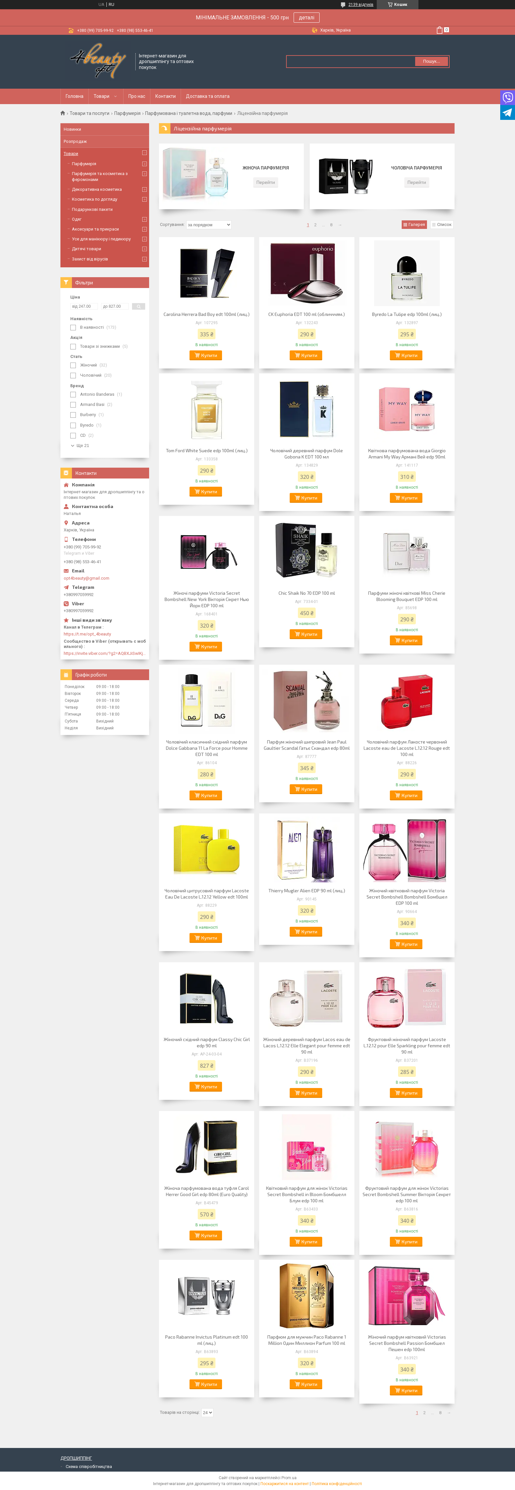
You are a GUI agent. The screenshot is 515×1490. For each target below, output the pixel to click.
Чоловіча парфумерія (416, 167)
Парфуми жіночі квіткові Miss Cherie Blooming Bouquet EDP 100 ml (406, 596)
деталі (306, 17)
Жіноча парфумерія (266, 167)
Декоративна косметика (97, 189)
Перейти (266, 182)
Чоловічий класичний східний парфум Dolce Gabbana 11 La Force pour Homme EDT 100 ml (207, 748)
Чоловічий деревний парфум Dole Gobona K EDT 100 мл (306, 453)
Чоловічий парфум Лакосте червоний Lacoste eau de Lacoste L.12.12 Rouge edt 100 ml (407, 748)
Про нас (136, 96)
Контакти (165, 96)
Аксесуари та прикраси (95, 229)
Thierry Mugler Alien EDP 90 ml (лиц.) (306, 890)
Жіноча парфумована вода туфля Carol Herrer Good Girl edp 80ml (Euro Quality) (206, 1191)
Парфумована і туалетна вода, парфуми (188, 113)
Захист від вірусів (90, 258)
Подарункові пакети (92, 209)
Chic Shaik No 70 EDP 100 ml (307, 593)
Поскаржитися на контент (284, 1483)
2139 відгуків (360, 4)
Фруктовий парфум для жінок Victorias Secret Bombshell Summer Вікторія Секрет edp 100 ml (407, 1194)
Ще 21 (83, 445)
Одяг (76, 219)
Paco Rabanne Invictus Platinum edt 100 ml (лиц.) (206, 1340)
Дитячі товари (86, 248)
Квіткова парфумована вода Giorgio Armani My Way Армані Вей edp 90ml (407, 453)
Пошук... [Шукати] (431, 61)
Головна (74, 96)
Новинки (72, 129)
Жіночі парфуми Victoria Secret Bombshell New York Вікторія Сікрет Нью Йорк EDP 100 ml (207, 599)
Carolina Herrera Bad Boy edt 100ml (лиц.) (207, 314)
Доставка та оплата (208, 96)
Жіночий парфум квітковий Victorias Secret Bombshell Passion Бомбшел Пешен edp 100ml (407, 1343)
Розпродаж (75, 141)
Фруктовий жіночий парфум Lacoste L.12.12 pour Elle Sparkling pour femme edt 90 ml (407, 1045)
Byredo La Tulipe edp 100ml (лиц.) (407, 314)
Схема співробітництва (89, 1466)
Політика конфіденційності (337, 1483)
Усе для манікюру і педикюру (101, 238)
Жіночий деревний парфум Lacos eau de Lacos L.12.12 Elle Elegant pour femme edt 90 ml (306, 1045)
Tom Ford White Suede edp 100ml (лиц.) (207, 450)
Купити (209, 355)
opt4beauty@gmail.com (86, 578)
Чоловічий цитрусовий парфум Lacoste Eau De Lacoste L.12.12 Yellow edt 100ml (207, 894)
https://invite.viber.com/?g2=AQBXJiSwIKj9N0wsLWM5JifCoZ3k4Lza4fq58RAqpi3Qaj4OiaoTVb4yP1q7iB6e (105, 653)
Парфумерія (127, 113)
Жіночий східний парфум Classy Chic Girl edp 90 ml (207, 1042)
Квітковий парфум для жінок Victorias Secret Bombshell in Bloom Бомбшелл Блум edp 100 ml (306, 1194)
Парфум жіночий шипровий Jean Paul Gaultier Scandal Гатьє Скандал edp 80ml (307, 745)
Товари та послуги (89, 113)
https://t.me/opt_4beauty (87, 634)
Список (444, 224)
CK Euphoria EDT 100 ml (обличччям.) (306, 314)
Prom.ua (289, 1478)
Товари (101, 96)
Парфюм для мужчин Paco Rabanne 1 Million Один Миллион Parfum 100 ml (306, 1340)
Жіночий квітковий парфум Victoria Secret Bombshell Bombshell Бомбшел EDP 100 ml (407, 897)
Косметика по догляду (94, 199)
